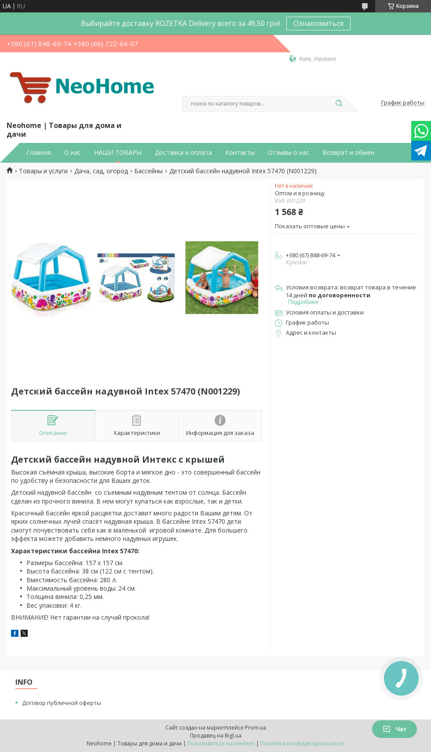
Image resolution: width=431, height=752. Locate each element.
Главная (38, 153)
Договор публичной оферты (61, 703)
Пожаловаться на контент (221, 743)
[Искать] (338, 104)
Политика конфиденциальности (302, 743)
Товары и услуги (43, 171)
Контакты (240, 153)
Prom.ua (255, 727)
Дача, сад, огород (101, 171)
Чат (394, 729)
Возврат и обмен (348, 153)
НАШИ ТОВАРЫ (118, 153)
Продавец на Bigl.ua (215, 735)
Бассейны (148, 171)
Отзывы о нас (288, 153)
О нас (72, 153)
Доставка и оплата (183, 153)
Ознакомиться (318, 23)
